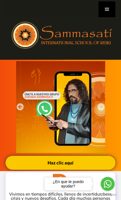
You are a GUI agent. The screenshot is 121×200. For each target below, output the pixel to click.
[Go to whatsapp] (108, 184)
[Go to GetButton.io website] (108, 194)
